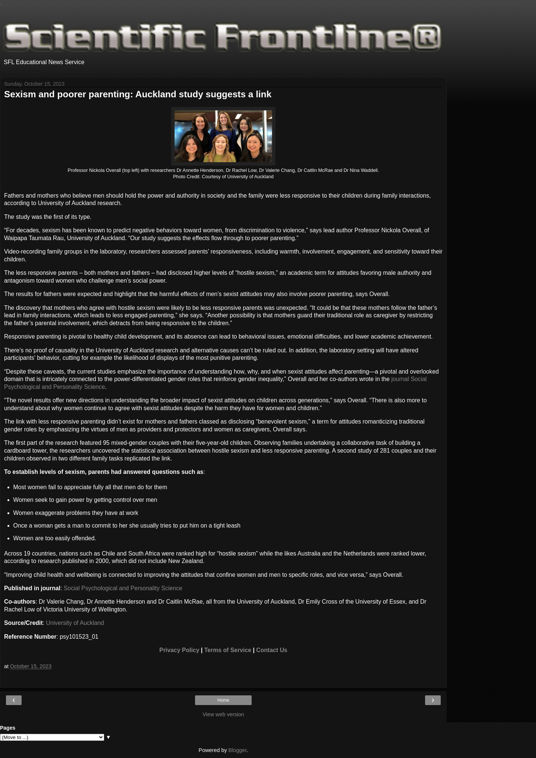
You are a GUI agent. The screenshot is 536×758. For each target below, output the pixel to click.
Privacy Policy (179, 650)
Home (223, 700)
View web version (223, 714)
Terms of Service (227, 650)
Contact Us (271, 650)
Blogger (238, 750)
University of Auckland (75, 623)
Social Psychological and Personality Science (123, 588)
